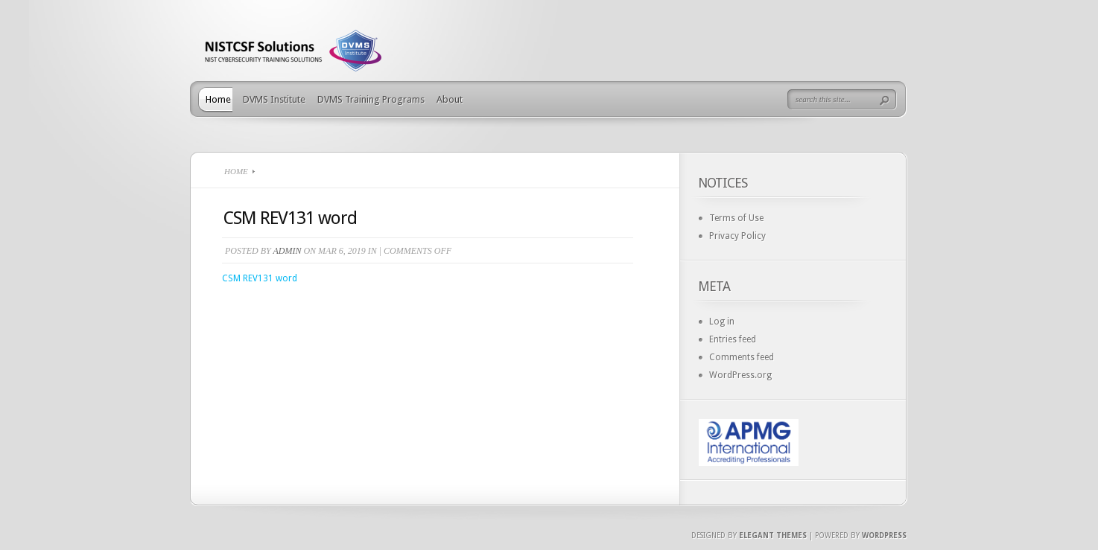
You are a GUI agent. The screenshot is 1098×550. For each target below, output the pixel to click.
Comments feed (741, 357)
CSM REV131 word (259, 278)
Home (218, 99)
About (450, 99)
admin (287, 251)
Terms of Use (736, 218)
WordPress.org (740, 375)
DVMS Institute (274, 99)
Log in (721, 321)
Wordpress (884, 535)
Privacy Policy (737, 236)
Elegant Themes (773, 535)
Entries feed (732, 339)
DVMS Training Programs (371, 99)
